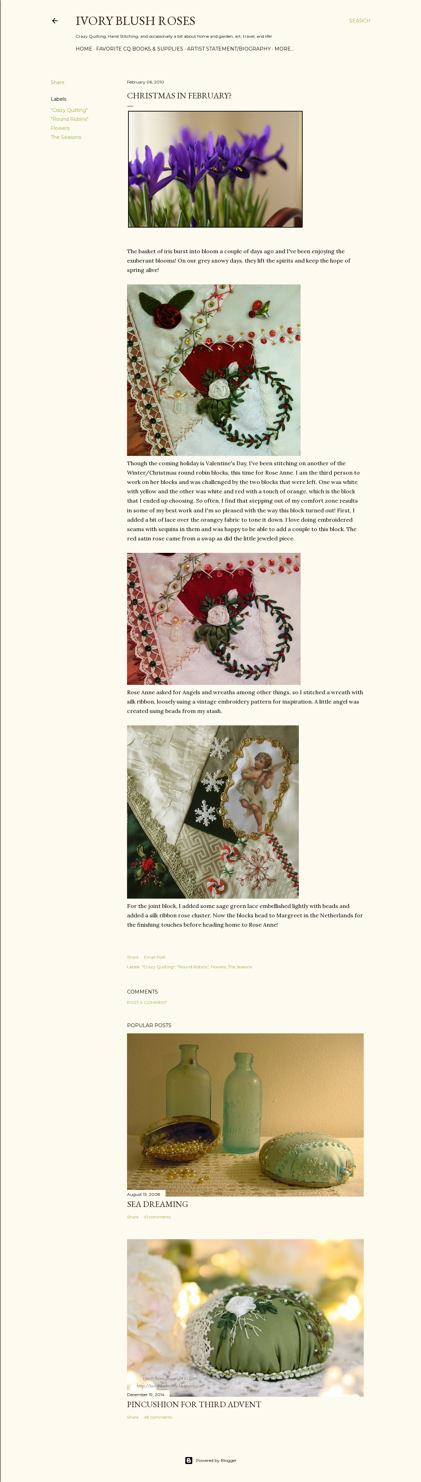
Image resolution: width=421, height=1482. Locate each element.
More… (284, 49)
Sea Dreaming (157, 1204)
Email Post (155, 957)
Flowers (60, 128)
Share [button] (58, 82)
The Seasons (66, 137)
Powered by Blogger (211, 1460)
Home (84, 49)
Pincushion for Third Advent (194, 1404)
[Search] (360, 20)
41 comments (157, 1216)
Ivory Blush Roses (135, 20)
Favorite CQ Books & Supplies (139, 49)
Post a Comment (147, 1002)
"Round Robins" (70, 119)
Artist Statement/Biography (229, 49)
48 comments (158, 1417)
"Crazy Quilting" (69, 110)
